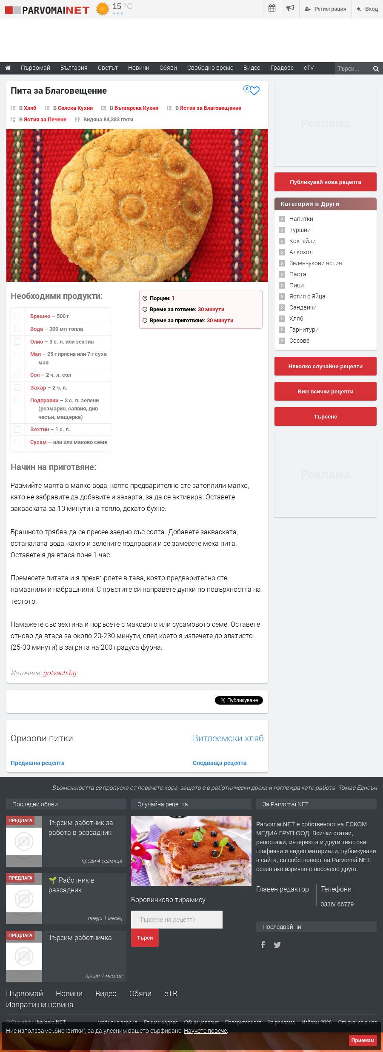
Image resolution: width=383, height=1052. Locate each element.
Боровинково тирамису (168, 899)
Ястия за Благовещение (210, 108)
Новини (138, 67)
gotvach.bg (59, 672)
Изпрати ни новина (40, 1004)
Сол (35, 374)
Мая (36, 354)
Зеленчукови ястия (315, 263)
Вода (37, 329)
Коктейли (302, 241)
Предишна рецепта (38, 763)
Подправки (45, 400)
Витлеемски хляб (228, 738)
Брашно (40, 316)
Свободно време (210, 67)
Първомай (24, 993)
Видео (106, 993)
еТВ (170, 993)
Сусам (39, 442)
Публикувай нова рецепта (325, 182)
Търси (145, 938)
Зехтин (40, 429)
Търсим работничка (80, 937)
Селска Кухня (75, 108)
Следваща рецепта (220, 763)
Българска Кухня (136, 108)
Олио (37, 341)
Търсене (325, 416)
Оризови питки (42, 738)
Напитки (301, 219)
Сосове (299, 340)
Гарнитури (304, 329)
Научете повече (205, 1030)
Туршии (300, 230)
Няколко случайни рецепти (326, 366)
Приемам (363, 1040)
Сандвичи (303, 307)
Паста (297, 274)
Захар (38, 387)
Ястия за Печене (45, 119)
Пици (296, 285)
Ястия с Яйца (307, 296)
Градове (282, 67)
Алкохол (301, 252)
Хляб (30, 108)
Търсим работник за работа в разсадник (81, 827)
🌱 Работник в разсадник (71, 884)
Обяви (140, 993)
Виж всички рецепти (325, 391)
